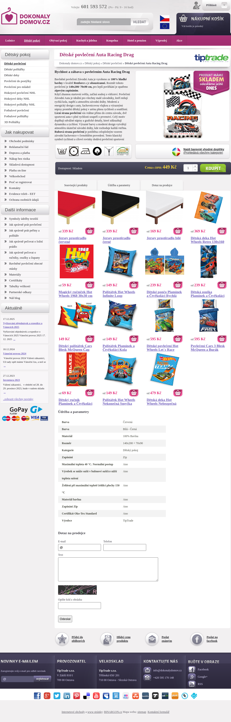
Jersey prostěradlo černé (116, 240)
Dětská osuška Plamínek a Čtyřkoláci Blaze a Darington (207, 294)
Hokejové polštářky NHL (19, 104)
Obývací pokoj (60, 40)
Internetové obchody (73, 716)
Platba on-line (15, 170)
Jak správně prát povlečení (22, 224)
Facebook (198, 674)
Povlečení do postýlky (17, 81)
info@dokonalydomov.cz (162, 675)
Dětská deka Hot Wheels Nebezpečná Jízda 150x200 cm (161, 401)
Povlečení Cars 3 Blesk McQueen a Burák (208, 348)
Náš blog (12, 298)
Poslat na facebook (212, 643)
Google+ (198, 681)
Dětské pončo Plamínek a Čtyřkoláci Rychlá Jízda (164, 294)
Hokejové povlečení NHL (20, 93)
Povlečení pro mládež (17, 87)
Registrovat (43, 683)
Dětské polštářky (14, 69)
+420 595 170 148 (158, 682)
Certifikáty (13, 280)
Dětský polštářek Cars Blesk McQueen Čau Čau (75, 348)
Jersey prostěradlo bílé (164, 238)
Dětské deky (11, 75)
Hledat (139, 21)
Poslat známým (167, 643)
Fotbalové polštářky (16, 116)
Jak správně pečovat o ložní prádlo (23, 244)
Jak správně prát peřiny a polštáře (22, 233)
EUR (164, 26)
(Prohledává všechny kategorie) (203, 151)
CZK (164, 18)
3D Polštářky (12, 122)
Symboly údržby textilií (21, 218)
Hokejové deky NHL (17, 98)
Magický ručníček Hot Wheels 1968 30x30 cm (76, 294)
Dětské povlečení (112, 63)
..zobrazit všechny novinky (18, 399)
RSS (195, 688)
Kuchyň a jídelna (89, 40)
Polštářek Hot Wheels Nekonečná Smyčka (119, 401)
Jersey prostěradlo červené (72, 240)
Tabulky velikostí (17, 286)
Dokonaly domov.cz (70, 63)
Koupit (213, 168)
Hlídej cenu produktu (123, 643)
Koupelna (114, 40)
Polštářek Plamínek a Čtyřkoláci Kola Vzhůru (119, 348)
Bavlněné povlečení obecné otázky (23, 266)
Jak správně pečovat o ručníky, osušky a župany (22, 255)
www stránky (94, 716)
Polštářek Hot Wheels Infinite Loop (119, 294)
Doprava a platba (17, 153)
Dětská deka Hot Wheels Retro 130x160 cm (207, 240)
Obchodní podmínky (19, 141)
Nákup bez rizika (17, 158)
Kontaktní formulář (158, 716)
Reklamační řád (16, 147)
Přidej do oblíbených (78, 643)
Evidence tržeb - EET (19, 194)
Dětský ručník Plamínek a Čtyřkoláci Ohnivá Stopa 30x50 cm (76, 401)
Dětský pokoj (92, 63)
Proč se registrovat (18, 182)
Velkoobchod (14, 176)
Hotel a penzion (139, 40)
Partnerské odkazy (18, 292)
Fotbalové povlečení (16, 110)
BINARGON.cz (113, 716)
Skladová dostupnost (19, 164)
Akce (180, 40)
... (14, 339)
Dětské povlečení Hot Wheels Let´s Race (162, 348)
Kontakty (12, 188)
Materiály (12, 274)
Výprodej (163, 40)
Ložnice (12, 40)
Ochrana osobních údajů (21, 199)
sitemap (142, 716)
